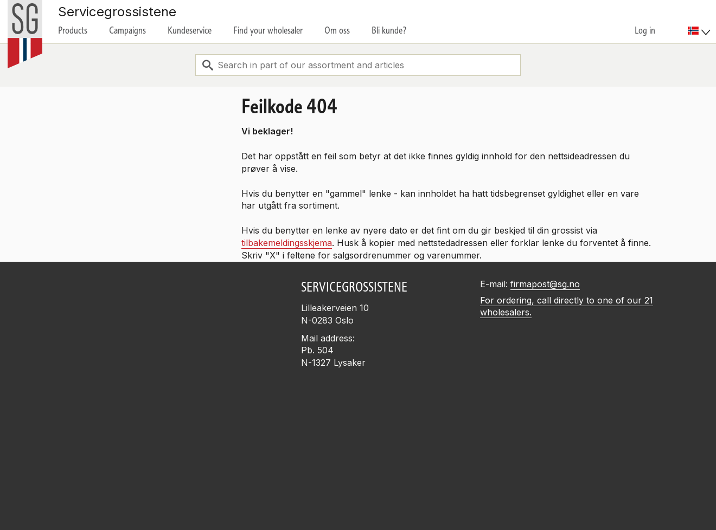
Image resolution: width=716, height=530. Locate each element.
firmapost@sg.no (545, 284)
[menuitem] (700, 21)
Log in (645, 30)
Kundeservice (190, 30)
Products (72, 30)
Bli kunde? (389, 30)
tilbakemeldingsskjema (286, 242)
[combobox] (358, 65)
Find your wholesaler (268, 30)
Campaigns (127, 30)
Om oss (337, 30)
